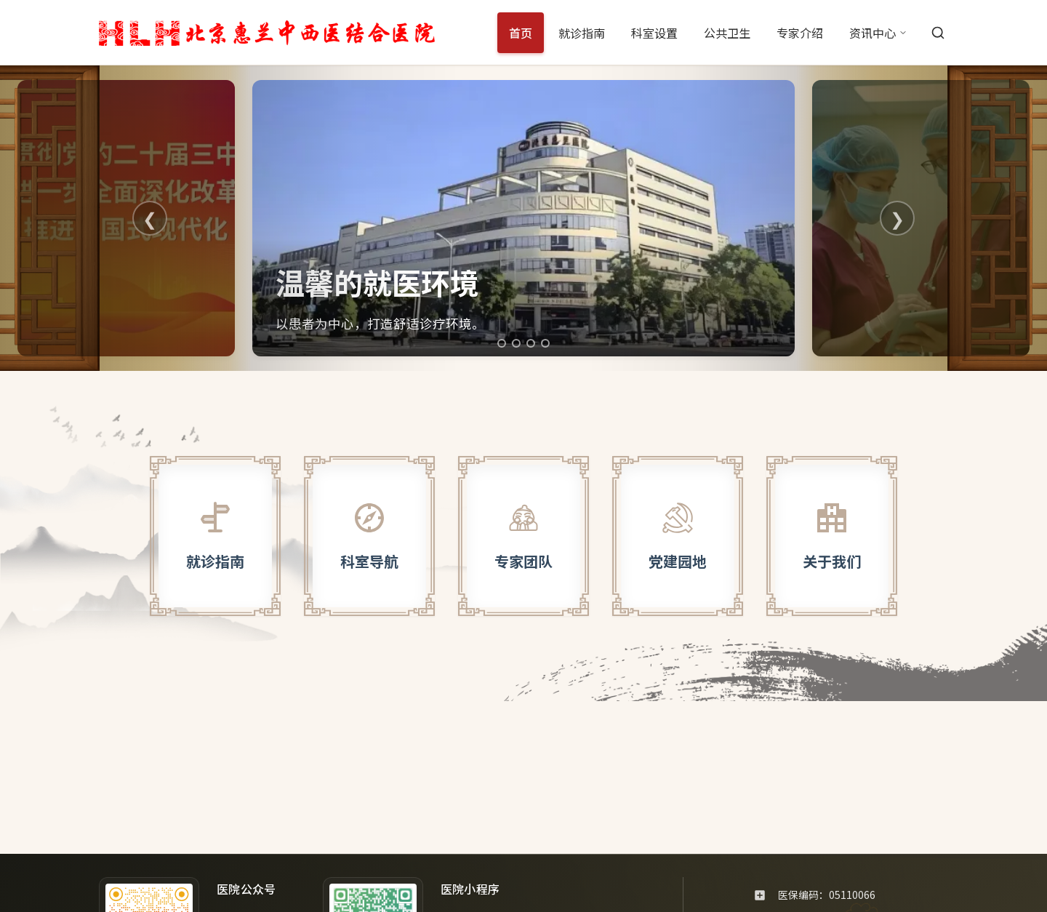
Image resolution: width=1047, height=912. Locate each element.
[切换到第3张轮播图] (530, 343)
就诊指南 (581, 32)
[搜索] (938, 33)
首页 (520, 32)
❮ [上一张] (150, 218)
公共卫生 (727, 32)
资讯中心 (878, 32)
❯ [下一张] (897, 218)
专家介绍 (800, 32)
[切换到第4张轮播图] (545, 343)
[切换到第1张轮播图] (501, 343)
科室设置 (654, 32)
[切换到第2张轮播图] (516, 343)
